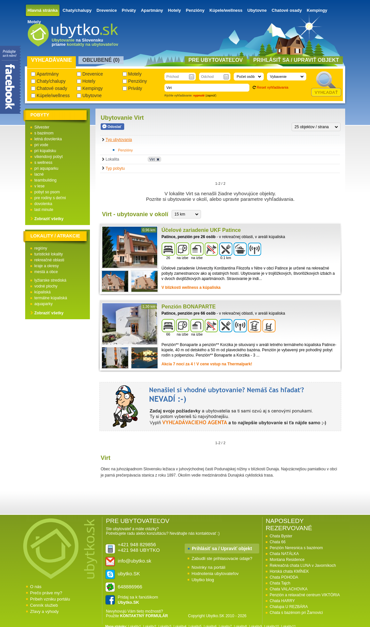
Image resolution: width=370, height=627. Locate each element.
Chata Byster (281, 536)
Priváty (129, 10)
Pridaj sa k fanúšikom (138, 600)
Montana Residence (287, 559)
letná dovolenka (48, 139)
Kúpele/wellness (226, 10)
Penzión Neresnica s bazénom (296, 548)
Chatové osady (287, 10)
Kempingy (317, 10)
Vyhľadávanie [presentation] (51, 60)
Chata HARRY (282, 601)
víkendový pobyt (48, 156)
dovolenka (43, 203)
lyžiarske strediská (50, 280)
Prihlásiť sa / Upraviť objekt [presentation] (296, 60)
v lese (39, 186)
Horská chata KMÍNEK (289, 571)
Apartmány (152, 10)
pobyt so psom (47, 192)
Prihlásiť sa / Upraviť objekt (222, 548)
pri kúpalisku (45, 150)
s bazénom (44, 133)
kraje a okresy (46, 266)
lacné (39, 174)
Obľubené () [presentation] (101, 60)
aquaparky (43, 304)
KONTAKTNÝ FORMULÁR (144, 616)
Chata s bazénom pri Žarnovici (296, 612)
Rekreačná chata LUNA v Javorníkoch (303, 565)
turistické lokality (48, 254)
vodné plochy (46, 286)
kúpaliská (42, 292)
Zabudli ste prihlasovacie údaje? (222, 558)
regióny (40, 248)
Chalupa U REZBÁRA (289, 606)
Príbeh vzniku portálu (50, 599)
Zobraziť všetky (48, 219)
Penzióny (195, 10)
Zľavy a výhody (44, 611)
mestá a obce (46, 272)
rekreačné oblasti (49, 260)
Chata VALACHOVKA (289, 589)
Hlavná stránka (42, 10)
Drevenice (106, 10)
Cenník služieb (44, 605)
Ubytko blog (203, 579)
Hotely (174, 10)
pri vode (41, 145)
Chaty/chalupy (77, 10)
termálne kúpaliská (50, 298)
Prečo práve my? (46, 592)
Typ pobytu (115, 168)
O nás (36, 586)
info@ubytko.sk (134, 561)
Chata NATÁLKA (284, 553)
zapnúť (210, 95)
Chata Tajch (280, 583)
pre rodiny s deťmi (50, 198)
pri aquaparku (46, 168)
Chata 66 (278, 542)
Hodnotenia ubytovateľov (215, 573)
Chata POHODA (284, 577)
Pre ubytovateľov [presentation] (216, 60)
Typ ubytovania (119, 139)
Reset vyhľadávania (272, 87)
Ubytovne (257, 10)
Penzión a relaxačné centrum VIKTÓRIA (305, 595)
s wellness (43, 162)
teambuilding (45, 180)
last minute (43, 209)
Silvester (41, 127)
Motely (34, 21)
